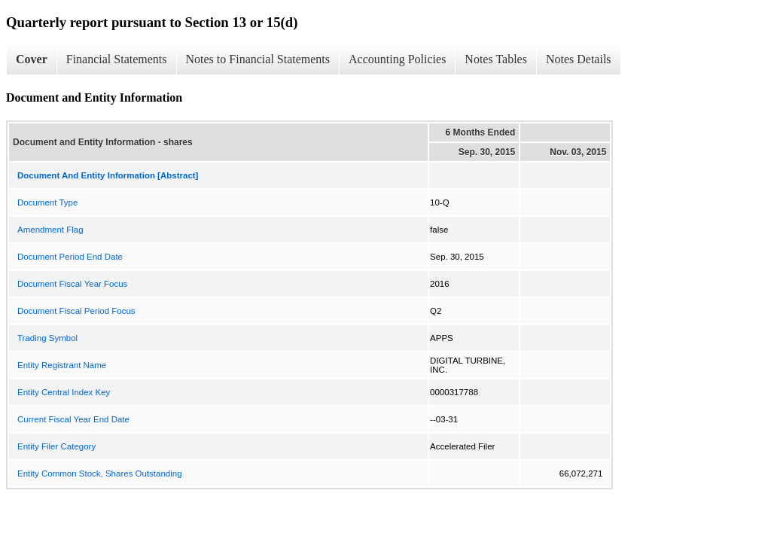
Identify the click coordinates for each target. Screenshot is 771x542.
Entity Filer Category (56, 446)
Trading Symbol (47, 338)
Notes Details (578, 59)
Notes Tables (496, 59)
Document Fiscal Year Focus (72, 283)
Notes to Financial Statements (258, 59)
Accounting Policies (397, 59)
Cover (31, 59)
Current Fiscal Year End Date (73, 419)
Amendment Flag (50, 229)
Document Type (47, 202)
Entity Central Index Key (63, 392)
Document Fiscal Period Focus (76, 310)
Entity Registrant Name (61, 365)
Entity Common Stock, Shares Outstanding (99, 473)
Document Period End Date (70, 256)
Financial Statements (116, 59)
